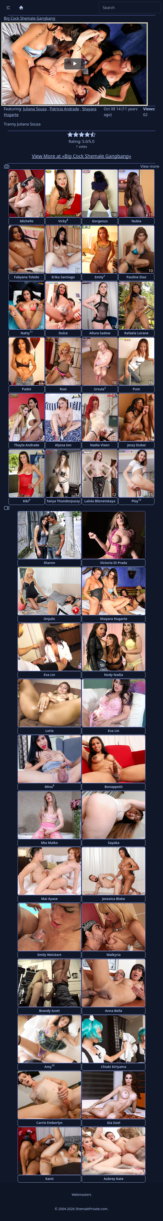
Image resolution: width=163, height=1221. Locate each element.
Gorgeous (100, 221)
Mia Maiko (49, 842)
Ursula (100, 388)
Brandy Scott (49, 1010)
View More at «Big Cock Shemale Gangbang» (81, 156)
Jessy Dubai (136, 445)
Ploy (136, 500)
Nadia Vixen (99, 445)
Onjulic (49, 618)
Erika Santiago (63, 277)
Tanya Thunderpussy (63, 501)
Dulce (63, 333)
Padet (26, 389)
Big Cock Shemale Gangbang (29, 18)
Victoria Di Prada (113, 562)
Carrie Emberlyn (49, 1122)
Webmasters (81, 1194)
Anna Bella (113, 1010)
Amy (49, 1066)
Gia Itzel (113, 1122)
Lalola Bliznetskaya (99, 501)
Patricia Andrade (64, 109)
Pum (136, 389)
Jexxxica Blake (113, 898)
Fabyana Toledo (26, 277)
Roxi (63, 389)
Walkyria (113, 954)
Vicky (63, 220)
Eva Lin (49, 674)
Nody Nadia (113, 674)
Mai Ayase (49, 898)
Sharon (49, 562)
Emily (100, 276)
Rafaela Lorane (136, 333)
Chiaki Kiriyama (113, 1066)
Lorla (49, 730)
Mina (49, 786)
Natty (27, 332)
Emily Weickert (50, 954)
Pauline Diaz (136, 277)
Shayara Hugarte (113, 618)
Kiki (26, 500)
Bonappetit (114, 786)
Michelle (26, 221)
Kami (49, 1178)
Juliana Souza (35, 109)
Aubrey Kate (113, 1178)
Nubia (136, 221)
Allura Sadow (99, 333)
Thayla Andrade (26, 445)
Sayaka (113, 842)
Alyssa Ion (63, 445)
